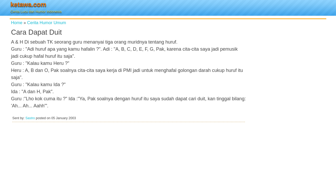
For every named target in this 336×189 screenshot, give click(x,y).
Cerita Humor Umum (46, 22)
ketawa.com (28, 4)
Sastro (30, 118)
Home (16, 22)
